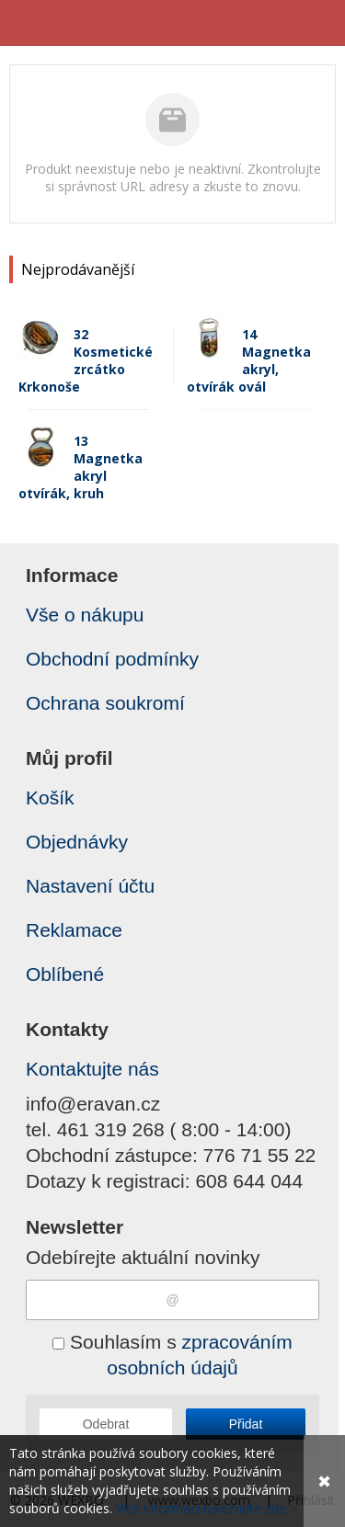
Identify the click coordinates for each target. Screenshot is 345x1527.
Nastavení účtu (90, 885)
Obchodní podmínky (112, 658)
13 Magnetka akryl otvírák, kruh (80, 467)
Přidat (246, 1424)
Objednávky (77, 841)
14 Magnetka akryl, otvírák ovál (249, 360)
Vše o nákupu (85, 614)
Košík (50, 797)
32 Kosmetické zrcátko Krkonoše (85, 360)
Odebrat (106, 1424)
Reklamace (74, 929)
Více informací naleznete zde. (202, 1508)
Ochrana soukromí (105, 702)
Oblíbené (65, 974)
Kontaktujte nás (92, 1068)
